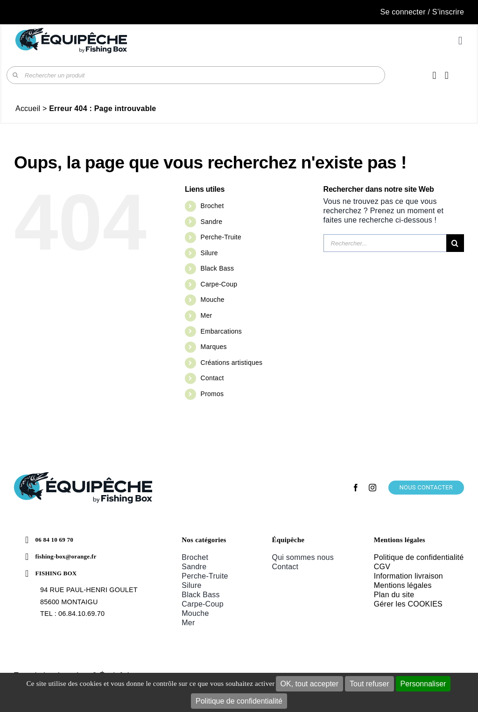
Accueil (27, 108)
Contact (212, 378)
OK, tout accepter (310, 684)
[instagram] (372, 487)
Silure (209, 253)
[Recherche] (15, 75)
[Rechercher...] (384, 243)
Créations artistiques (232, 362)
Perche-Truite (221, 237)
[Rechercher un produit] (196, 75)
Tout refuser (369, 684)
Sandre (212, 221)
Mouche (213, 299)
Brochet (212, 205)
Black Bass (217, 268)
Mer (206, 315)
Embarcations (221, 331)
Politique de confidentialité (239, 701)
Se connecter (403, 12)
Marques (214, 346)
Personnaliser (423, 684)
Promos (212, 394)
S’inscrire (448, 12)
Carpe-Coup (219, 284)
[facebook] (355, 487)
